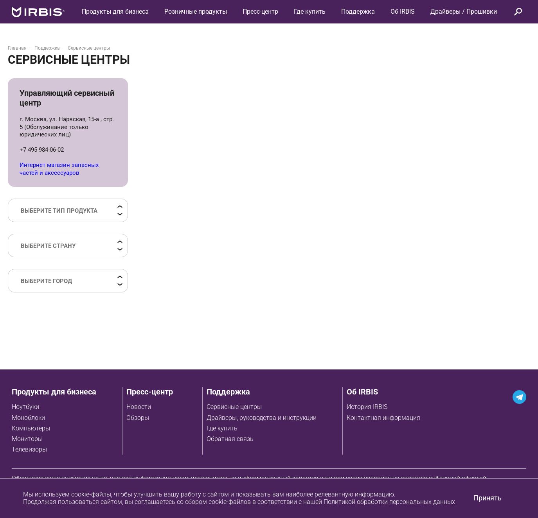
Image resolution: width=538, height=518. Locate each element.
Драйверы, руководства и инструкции (262, 417)
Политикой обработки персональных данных (389, 501)
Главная (17, 48)
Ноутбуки (25, 406)
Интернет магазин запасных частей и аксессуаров (59, 168)
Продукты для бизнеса (54, 391)
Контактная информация (383, 417)
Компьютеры (31, 428)
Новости (138, 406)
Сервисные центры (234, 406)
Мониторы (27, 439)
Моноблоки (28, 417)
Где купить (222, 428)
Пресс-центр (260, 11)
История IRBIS (367, 406)
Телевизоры (29, 449)
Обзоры (137, 417)
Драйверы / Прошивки (463, 11)
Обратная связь (230, 439)
